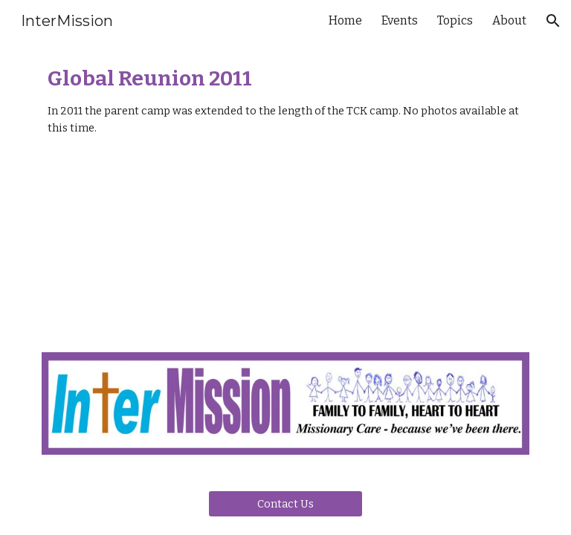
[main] (285, 101)
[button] (553, 21)
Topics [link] (455, 20)
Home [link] (345, 20)
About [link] (509, 20)
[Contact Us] (285, 503)
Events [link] (399, 20)
